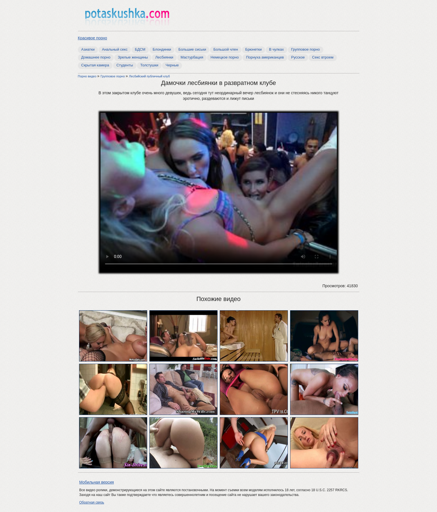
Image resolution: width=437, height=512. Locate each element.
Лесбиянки (164, 57)
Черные (172, 65)
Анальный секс (114, 49)
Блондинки (162, 49)
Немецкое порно (224, 57)
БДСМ (140, 49)
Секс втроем (322, 57)
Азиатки (88, 49)
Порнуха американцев (265, 57)
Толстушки (149, 65)
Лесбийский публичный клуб (149, 76)
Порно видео (87, 76)
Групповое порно (305, 49)
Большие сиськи (192, 49)
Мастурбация (192, 57)
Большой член (225, 49)
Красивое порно (92, 38)
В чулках (276, 49)
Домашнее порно (96, 57)
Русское (298, 57)
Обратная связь (91, 502)
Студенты (124, 65)
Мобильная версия (96, 482)
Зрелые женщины (133, 57)
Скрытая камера (95, 65)
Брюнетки (253, 49)
